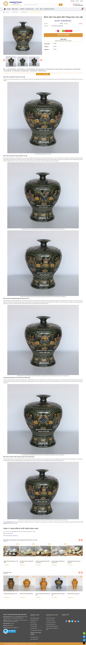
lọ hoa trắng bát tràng (42, 70)
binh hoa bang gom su (21, 68)
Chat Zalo (63, 39)
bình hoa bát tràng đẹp (30, 68)
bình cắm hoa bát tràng (11, 68)
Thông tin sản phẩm (43, 74)
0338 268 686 (79, 5)
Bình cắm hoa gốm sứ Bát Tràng (26, 593)
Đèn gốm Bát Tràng (34, 619)
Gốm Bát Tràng (15, 8)
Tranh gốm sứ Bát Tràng (49, 8)
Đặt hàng (69, 30)
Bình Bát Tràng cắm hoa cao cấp (10, 593)
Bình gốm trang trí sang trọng (73, 593)
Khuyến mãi (22, 8)
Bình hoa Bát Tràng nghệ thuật (35, 11)
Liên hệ (81, 1)
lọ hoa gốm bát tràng (25, 70)
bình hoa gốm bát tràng (40, 68)
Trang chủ (7, 11)
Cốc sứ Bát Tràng (33, 623)
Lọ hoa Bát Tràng (23, 11)
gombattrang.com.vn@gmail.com (12, 535)
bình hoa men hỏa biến (50, 68)
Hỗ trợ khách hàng (30, 8)
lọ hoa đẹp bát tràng (16, 70)
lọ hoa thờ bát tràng (33, 70)
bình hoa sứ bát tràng (59, 68)
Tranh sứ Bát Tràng (34, 639)
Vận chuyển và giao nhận (51, 621)
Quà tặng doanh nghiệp (34, 617)
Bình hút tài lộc (33, 621)
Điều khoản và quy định (50, 617)
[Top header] (84, 643)
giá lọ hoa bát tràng (67, 68)
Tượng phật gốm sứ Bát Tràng (36, 630)
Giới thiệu (73, 1)
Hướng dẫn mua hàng (50, 619)
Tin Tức (77, 1)
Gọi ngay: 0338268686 (63, 35)
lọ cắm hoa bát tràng (76, 68)
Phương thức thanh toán (50, 623)
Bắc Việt (34, 643)
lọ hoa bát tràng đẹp (7, 70)
